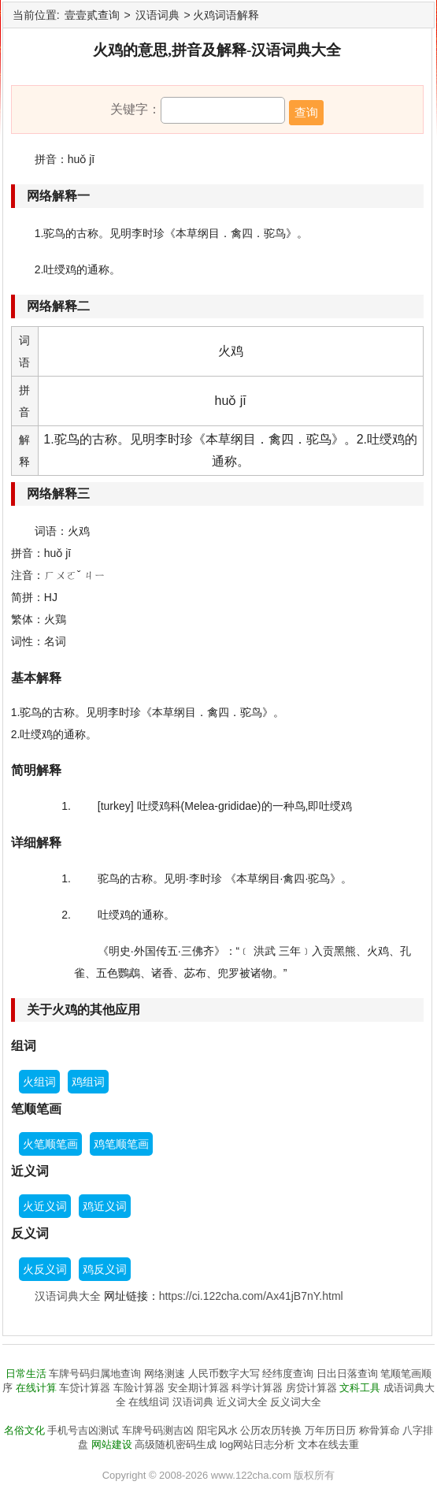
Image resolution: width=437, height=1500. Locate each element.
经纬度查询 (287, 1373)
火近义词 (45, 1206)
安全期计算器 (198, 1388)
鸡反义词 (105, 1269)
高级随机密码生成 (176, 1444)
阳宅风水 (217, 1430)
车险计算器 (139, 1388)
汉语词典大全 (68, 1296)
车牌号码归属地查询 (95, 1373)
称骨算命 (379, 1430)
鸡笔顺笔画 (121, 1144)
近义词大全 (242, 1402)
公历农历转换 (271, 1430)
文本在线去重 (328, 1444)
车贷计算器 (84, 1388)
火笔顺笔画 (50, 1144)
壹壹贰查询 (92, 15)
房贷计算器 (311, 1388)
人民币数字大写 (224, 1373)
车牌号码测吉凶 (158, 1430)
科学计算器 (257, 1388)
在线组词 (148, 1402)
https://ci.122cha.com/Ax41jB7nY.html (251, 1296)
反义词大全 (295, 1402)
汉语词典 (157, 15)
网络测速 (164, 1373)
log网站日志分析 (257, 1444)
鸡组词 (88, 1081)
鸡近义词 (105, 1206)
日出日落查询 (347, 1373)
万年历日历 (330, 1430)
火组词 (39, 1081)
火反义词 (45, 1269)
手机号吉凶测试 (83, 1430)
